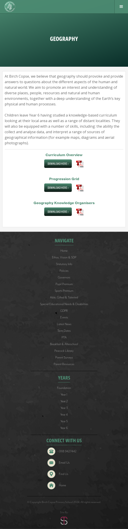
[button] (121, 6)
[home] (10, 6)
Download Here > (58, 163)
